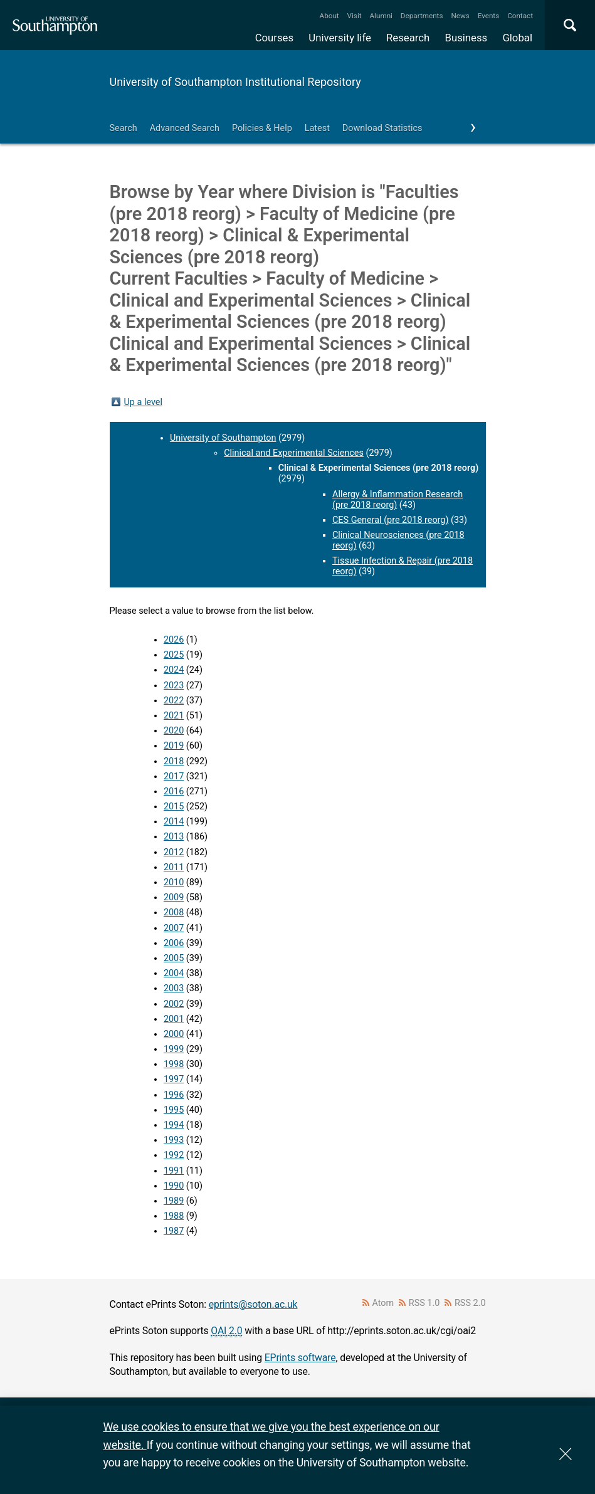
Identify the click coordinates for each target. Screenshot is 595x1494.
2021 (174, 715)
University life (339, 37)
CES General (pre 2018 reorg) (390, 520)
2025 (174, 655)
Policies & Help (262, 128)
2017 (174, 776)
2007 (174, 928)
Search (123, 128)
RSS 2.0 (470, 1303)
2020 (174, 730)
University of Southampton (223, 438)
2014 (174, 821)
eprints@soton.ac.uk (253, 1304)
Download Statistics (382, 128)
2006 (174, 943)
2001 (174, 1019)
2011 (174, 867)
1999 (174, 1049)
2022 (174, 700)
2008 (174, 912)
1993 (174, 1140)
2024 (174, 670)
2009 (174, 897)
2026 (174, 639)
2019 (174, 745)
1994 (174, 1125)
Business (466, 37)
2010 (174, 882)
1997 (174, 1079)
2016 (174, 791)
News (460, 15)
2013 (174, 836)
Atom (383, 1303)
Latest (317, 128)
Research (407, 37)
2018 (174, 761)
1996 (174, 1095)
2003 (174, 988)
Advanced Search (184, 128)
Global (517, 37)
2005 (174, 958)
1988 (174, 1216)
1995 (174, 1110)
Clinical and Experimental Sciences (294, 453)
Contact (520, 15)
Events (489, 15)
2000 (174, 1034)
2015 (174, 806)
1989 (174, 1201)
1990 (174, 1186)
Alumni (380, 15)
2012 (174, 852)
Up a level (143, 402)
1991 (174, 1170)
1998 (174, 1064)
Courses (274, 37)
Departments (422, 15)
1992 (174, 1155)
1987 (174, 1231)
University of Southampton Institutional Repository (235, 81)
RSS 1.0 (424, 1303)
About (329, 15)
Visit (354, 15)
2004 (174, 973)
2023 (174, 685)
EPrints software (300, 1358)
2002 (174, 1004)
